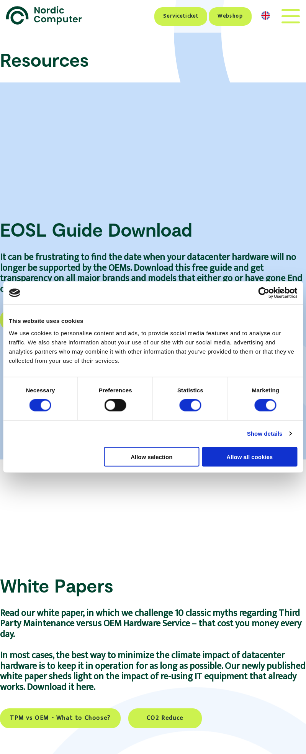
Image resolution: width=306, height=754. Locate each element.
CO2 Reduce (165, 718)
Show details (265, 433)
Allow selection (151, 456)
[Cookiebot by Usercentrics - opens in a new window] (263, 293)
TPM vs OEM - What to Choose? (60, 718)
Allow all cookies (249, 456)
